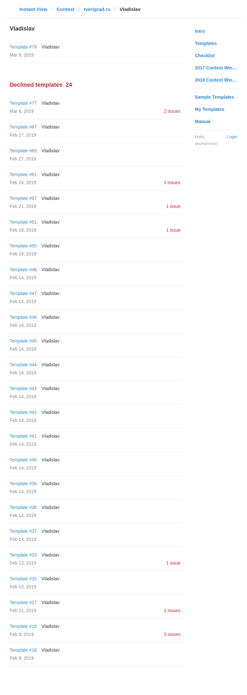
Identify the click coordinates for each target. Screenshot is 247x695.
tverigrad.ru (97, 9)
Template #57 (23, 198)
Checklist (205, 55)
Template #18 (23, 650)
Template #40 (23, 459)
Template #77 (23, 103)
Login (232, 136)
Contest (66, 9)
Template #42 (23, 412)
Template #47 (23, 293)
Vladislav (50, 46)
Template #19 (23, 626)
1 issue (173, 206)
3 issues (172, 182)
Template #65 (23, 150)
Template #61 (23, 174)
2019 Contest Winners (218, 80)
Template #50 (23, 245)
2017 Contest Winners (218, 67)
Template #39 (23, 483)
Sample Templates (214, 97)
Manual (202, 121)
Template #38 (23, 507)
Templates (206, 43)
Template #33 (23, 554)
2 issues (172, 111)
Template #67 (23, 126)
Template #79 (23, 46)
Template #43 (23, 388)
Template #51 (23, 222)
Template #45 (23, 340)
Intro (200, 31)
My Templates (209, 109)
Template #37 (23, 531)
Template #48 (23, 269)
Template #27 (23, 602)
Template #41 (23, 436)
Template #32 (23, 578)
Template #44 (23, 364)
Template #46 (23, 317)
